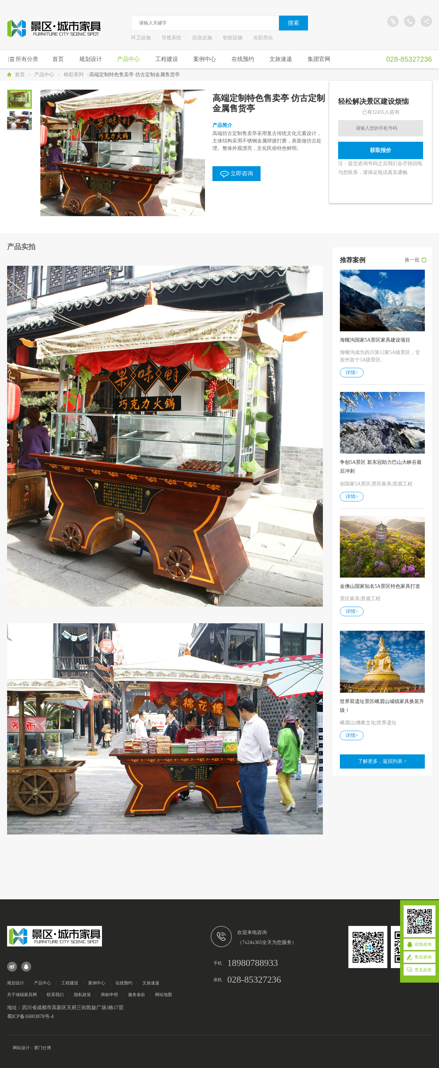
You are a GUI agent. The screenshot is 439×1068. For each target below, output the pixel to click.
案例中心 (204, 59)
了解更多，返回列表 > (382, 761)
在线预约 (243, 59)
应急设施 (202, 37)
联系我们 (55, 994)
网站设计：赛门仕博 (32, 1047)
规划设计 (90, 59)
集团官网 (319, 59)
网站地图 (163, 994)
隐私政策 (82, 994)
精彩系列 (74, 74)
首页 (58, 59)
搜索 (293, 23)
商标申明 (109, 994)
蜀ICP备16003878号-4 (30, 1016)
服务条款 (136, 994)
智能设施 (233, 37)
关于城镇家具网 (22, 994)
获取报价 (380, 150)
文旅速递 (280, 59)
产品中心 (128, 59)
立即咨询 (236, 174)
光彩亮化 (263, 37)
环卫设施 (141, 37)
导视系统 (171, 37)
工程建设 (166, 59)
